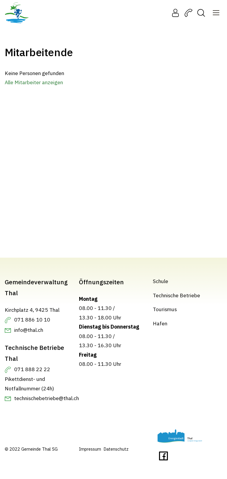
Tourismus (165, 309)
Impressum (90, 449)
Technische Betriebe (176, 295)
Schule (160, 281)
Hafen (160, 323)
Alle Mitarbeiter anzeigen (34, 82)
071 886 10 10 (32, 319)
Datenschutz (116, 449)
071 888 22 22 (32, 369)
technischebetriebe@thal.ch (46, 398)
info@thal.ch (28, 330)
